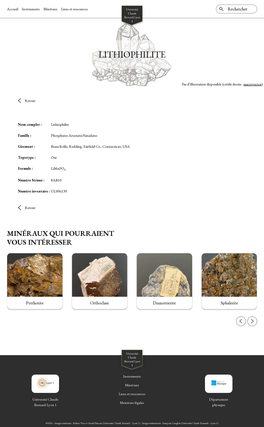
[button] (241, 330)
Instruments (31, 9)
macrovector (252, 84)
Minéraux (50, 9)
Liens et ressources (74, 9)
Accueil (12, 9)
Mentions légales (132, 402)
